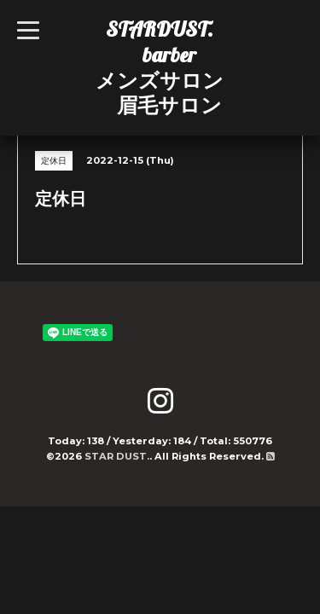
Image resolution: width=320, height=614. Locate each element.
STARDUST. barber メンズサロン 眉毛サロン (160, 67)
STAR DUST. (116, 456)
